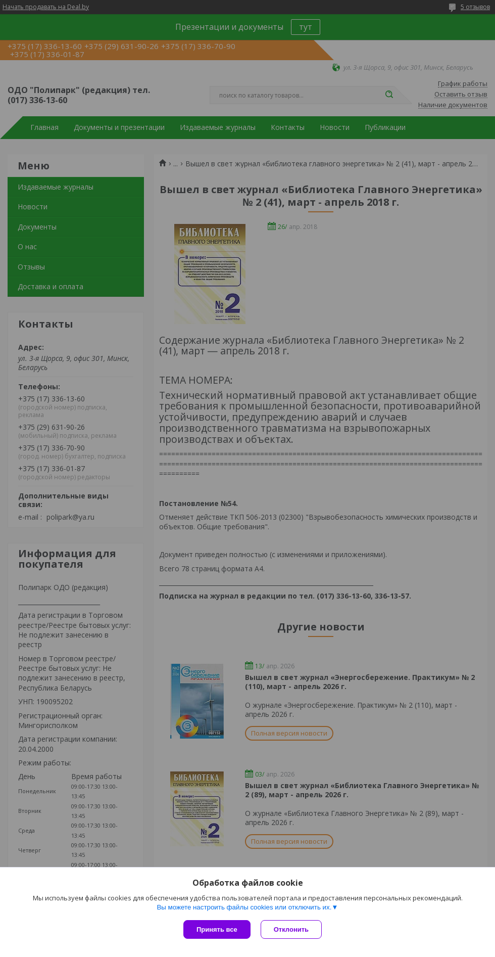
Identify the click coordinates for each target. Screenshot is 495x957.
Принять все (216, 929)
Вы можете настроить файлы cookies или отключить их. (244, 907)
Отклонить (291, 929)
